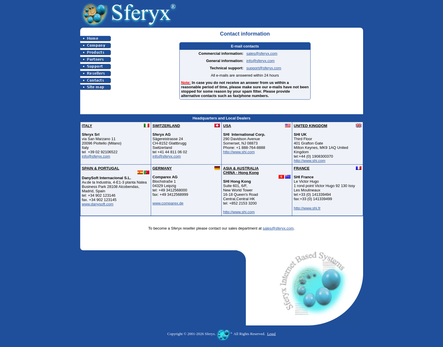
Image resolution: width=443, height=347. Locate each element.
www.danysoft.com (97, 204)
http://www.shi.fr (307, 208)
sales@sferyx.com (261, 53)
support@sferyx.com (263, 68)
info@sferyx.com (260, 61)
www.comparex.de (168, 203)
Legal (271, 334)
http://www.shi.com (239, 152)
